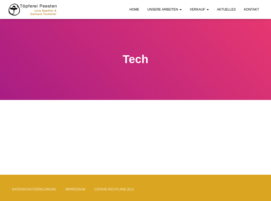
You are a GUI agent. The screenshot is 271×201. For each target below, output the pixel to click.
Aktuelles (226, 9)
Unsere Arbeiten (164, 9)
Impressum (75, 189)
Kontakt (251, 9)
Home (134, 9)
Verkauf (199, 9)
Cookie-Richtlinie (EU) (114, 189)
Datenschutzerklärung (34, 189)
